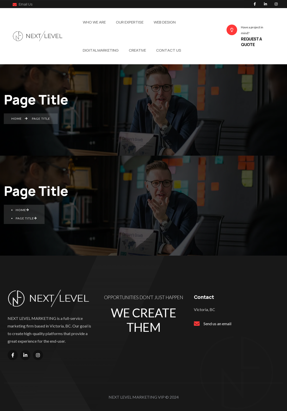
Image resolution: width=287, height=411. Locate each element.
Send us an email (217, 323)
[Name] (39, 36)
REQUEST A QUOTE (251, 41)
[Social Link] (255, 4)
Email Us (23, 4)
